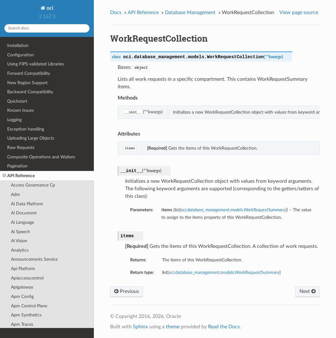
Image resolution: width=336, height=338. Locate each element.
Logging (14, 119)
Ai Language (22, 222)
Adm (15, 194)
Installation (17, 45)
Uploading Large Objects (30, 138)
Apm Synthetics (26, 315)
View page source (298, 12)
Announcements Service (34, 259)
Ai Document (24, 213)
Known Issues (20, 110)
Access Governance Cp (33, 185)
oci (49, 8)
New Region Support (27, 82)
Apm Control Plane (29, 306)
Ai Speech (20, 231)
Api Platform (23, 268)
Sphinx (140, 326)
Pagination (17, 166)
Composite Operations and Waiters (41, 157)
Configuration (20, 55)
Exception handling (25, 129)
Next (307, 291)
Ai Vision (19, 240)
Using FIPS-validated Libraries (35, 64)
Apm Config (22, 296)
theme (173, 326)
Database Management (190, 12)
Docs (115, 12)
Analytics (19, 250)
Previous (126, 291)
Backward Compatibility (30, 92)
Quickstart (17, 101)
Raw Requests (20, 147)
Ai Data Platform (27, 204)
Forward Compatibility (28, 73)
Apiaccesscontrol (27, 278)
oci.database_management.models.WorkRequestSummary (224, 272)
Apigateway (22, 287)
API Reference (19, 176)
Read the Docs (224, 326)
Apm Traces (22, 324)
